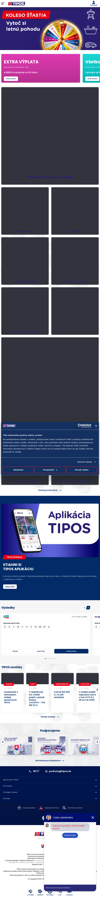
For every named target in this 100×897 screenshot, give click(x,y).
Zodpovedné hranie (51, 808)
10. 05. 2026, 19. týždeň (79, 617)
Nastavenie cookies (75, 808)
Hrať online (11, 79)
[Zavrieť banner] (96, 426)
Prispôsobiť (50, 470)
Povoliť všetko (81, 470)
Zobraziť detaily (84, 462)
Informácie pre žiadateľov (48, 760)
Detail (15, 651)
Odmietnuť (18, 470)
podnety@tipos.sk (60, 771)
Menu (3, 4)
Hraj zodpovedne (29, 808)
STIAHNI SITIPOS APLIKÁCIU (18, 567)
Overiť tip (41, 651)
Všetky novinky (48, 717)
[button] (84, 607)
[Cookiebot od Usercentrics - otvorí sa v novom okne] (79, 426)
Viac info (10, 586)
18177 (36, 771)
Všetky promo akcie (48, 490)
